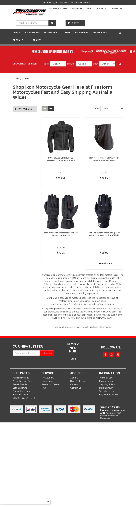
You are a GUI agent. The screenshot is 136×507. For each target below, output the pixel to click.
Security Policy (106, 391)
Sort (96, 108)
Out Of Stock (105, 263)
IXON (44, 275)
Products (77, 9)
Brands (38, 40)
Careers (74, 384)
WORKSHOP (81, 32)
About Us (101, 9)
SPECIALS (18, 40)
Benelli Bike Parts (21, 384)
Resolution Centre (50, 384)
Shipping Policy (107, 384)
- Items (73, 23)
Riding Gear (51, 32)
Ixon (26, 79)
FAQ (44, 388)
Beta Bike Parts (20, 388)
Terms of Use (105, 377)
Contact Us (117, 9)
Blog (89, 9)
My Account (48, 377)
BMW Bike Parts (20, 394)
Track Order (47, 381)
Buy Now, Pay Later (58, 9)
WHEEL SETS (100, 32)
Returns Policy (106, 388)
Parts (16, 32)
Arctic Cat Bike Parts (22, 381)
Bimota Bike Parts (21, 391)
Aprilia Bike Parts (21, 377)
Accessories (32, 32)
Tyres (66, 32)
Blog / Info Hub (78, 381)
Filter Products (23, 109)
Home (18, 79)
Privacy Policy (106, 381)
